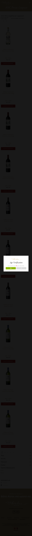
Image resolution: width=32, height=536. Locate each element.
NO (21, 268)
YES (11, 268)
